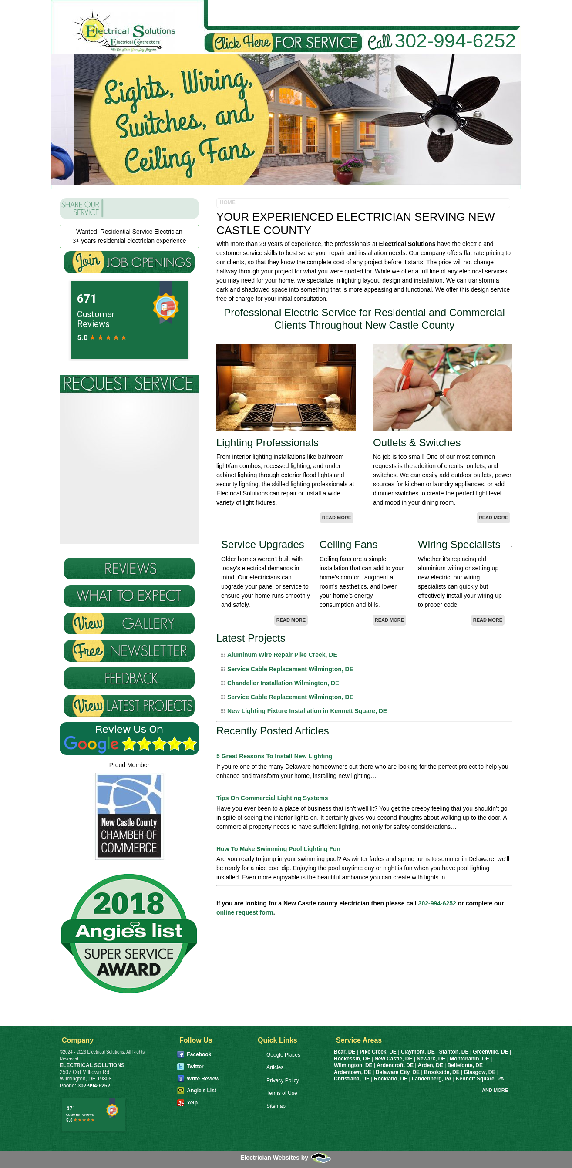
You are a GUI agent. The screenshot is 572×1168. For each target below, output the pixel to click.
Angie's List (201, 1090)
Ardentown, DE (352, 1072)
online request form (244, 912)
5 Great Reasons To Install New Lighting (274, 756)
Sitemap (276, 1106)
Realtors (418, 13)
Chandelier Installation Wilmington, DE (283, 683)
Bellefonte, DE (465, 1065)
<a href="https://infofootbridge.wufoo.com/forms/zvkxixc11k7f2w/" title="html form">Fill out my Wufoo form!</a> (129, 506)
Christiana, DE (352, 1079)
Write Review (203, 1079)
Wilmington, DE (353, 1065)
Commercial (365, 13)
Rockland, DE (391, 1079)
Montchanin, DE (469, 1059)
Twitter (195, 1067)
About (260, 13)
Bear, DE (344, 1052)
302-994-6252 (455, 40)
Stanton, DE (453, 1052)
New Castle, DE (393, 1059)
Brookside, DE (442, 1072)
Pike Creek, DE (378, 1052)
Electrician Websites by (286, 1157)
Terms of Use (281, 1093)
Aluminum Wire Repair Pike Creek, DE (282, 654)
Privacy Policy (282, 1080)
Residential (308, 13)
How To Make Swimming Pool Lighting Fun (278, 848)
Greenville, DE (490, 1052)
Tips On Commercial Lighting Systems (272, 797)
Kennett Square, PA (480, 1079)
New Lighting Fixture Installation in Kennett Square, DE (307, 710)
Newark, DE (431, 1059)
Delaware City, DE (398, 1072)
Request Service (480, 13)
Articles (274, 1067)
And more (495, 1090)
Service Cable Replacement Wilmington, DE (290, 669)
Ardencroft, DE (395, 1065)
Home (224, 13)
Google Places (283, 1055)
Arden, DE (430, 1065)
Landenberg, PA (431, 1079)
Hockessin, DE (352, 1059)
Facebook (199, 1054)
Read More (336, 517)
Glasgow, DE (480, 1072)
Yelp (192, 1103)
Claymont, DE (418, 1052)
